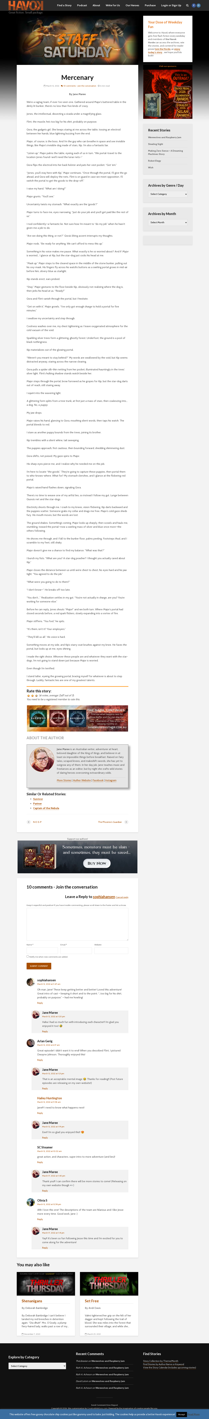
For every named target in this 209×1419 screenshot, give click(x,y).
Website (97, 945)
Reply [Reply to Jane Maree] (45, 1031)
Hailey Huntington (49, 1098)
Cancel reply (122, 897)
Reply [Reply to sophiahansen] (40, 1002)
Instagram (110, 780)
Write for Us (113, 5)
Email (63, 945)
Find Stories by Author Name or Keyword (163, 1364)
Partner (37, 803)
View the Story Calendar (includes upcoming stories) (169, 1367)
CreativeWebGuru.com (97, 1408)
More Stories (64, 780)
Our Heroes (132, 5)
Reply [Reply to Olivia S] (40, 1219)
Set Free (92, 1301)
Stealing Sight (155, 144)
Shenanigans (32, 1301)
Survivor (38, 799)
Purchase (150, 5)
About (96, 5)
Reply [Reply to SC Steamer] (40, 1162)
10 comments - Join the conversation (79, 86)
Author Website (82, 780)
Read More (193, 1414)
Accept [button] (181, 1414)
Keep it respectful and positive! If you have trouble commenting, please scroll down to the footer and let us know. (76, 905)
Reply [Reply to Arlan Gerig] (40, 1059)
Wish (150, 167)
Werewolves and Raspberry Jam (164, 137)
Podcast (82, 5)
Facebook (98, 780)
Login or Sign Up (171, 5)
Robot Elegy (154, 160)
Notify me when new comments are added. (48, 957)
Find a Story (64, 5)
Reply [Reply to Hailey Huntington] (40, 1113)
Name (30, 945)
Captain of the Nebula (46, 808)
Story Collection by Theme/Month (160, 1361)
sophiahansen (104, 896)
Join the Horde (162, 49)
